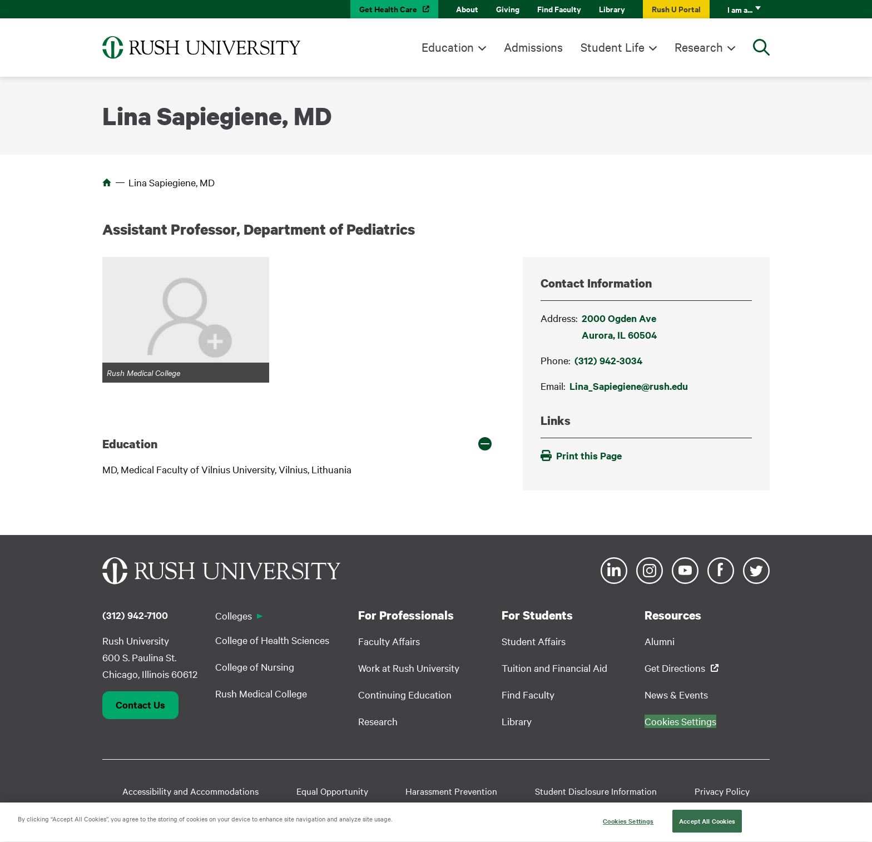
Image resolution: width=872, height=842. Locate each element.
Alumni (660, 641)
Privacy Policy (722, 791)
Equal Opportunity (332, 791)
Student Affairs (534, 641)
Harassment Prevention (451, 791)
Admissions (533, 47)
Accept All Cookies (707, 828)
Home (106, 182)
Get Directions (675, 667)
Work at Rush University (408, 667)
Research (699, 47)
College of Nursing (254, 666)
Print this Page (581, 455)
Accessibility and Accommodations (190, 791)
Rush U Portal (676, 8)
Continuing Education (405, 694)
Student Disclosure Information (596, 791)
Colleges (233, 615)
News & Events (676, 694)
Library (612, 8)
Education (448, 47)
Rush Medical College (261, 693)
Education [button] (129, 444)
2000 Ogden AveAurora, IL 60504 (619, 326)
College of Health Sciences (272, 639)
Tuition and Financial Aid (554, 667)
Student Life (613, 47)
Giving (507, 8)
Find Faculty (559, 8)
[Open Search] (761, 47)
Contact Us (140, 704)
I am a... (739, 9)
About (467, 8)
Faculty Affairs (389, 641)
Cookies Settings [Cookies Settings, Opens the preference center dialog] (628, 828)
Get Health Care (388, 8)
